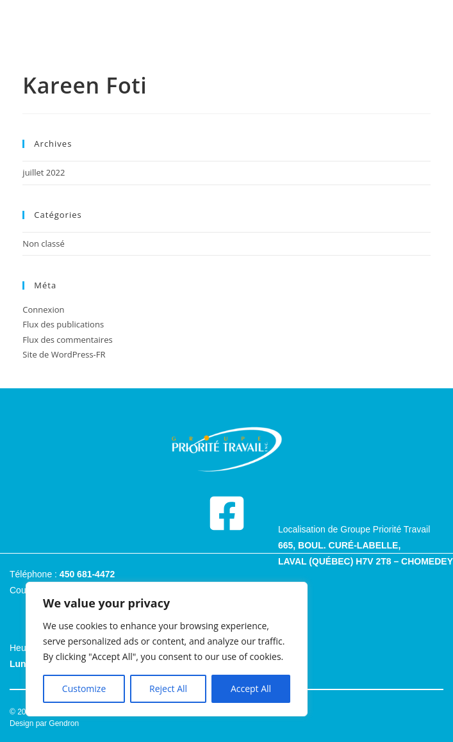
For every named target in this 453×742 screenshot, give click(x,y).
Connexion (43, 309)
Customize (84, 688)
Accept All (251, 688)
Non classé (43, 243)
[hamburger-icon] (226, 25)
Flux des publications (63, 324)
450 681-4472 (87, 574)
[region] (167, 649)
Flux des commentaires (67, 339)
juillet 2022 (43, 172)
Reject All (168, 688)
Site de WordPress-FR (63, 354)
